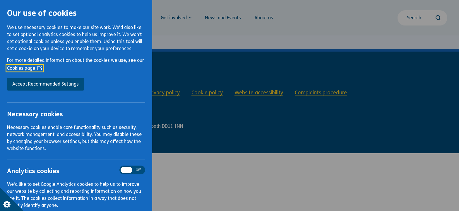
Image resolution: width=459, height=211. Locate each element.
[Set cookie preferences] (11, 199)
